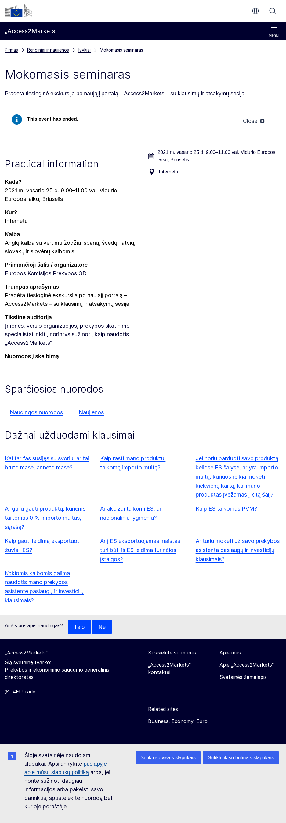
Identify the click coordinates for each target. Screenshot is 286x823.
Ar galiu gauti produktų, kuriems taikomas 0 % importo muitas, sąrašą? (45, 518)
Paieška (272, 11)
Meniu (274, 32)
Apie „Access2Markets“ (246, 665)
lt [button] (255, 11)
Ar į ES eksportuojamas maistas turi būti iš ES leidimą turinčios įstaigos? (140, 550)
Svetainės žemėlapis (243, 678)
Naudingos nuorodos (36, 412)
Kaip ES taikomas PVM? (226, 509)
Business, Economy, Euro (178, 722)
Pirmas (11, 49)
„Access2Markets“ (26, 653)
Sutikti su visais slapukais (168, 757)
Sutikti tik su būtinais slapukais (241, 757)
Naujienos (91, 412)
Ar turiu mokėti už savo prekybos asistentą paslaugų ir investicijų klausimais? (238, 550)
